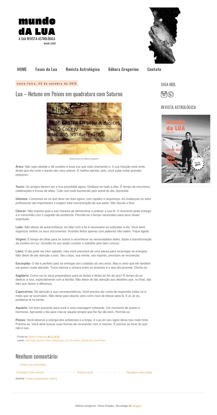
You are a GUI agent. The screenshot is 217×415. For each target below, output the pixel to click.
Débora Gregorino (123, 69)
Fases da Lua (46, 69)
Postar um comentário (33, 364)
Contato (154, 69)
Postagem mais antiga (139, 372)
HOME (22, 69)
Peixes (101, 340)
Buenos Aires (44, 340)
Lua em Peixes (73, 340)
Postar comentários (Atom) (41, 378)
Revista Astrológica (83, 69)
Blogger (136, 405)
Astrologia (30, 340)
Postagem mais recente (30, 372)
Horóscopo (58, 340)
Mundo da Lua (89, 340)
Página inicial (85, 372)
